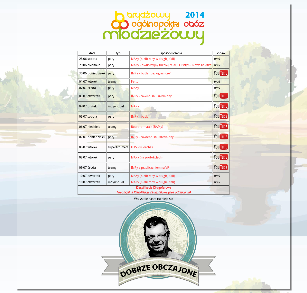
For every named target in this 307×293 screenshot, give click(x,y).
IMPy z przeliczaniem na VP (150, 167)
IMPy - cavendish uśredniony (151, 96)
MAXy (135, 88)
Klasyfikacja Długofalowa (153, 188)
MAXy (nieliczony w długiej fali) (153, 59)
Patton (135, 81)
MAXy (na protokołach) (147, 157)
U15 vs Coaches (142, 147)
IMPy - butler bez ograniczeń (151, 73)
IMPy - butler (140, 116)
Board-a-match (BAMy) (147, 127)
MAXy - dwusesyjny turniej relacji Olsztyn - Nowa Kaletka (171, 65)
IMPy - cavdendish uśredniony (152, 137)
